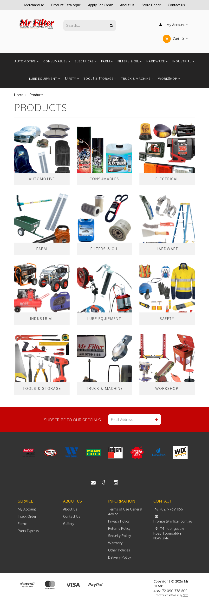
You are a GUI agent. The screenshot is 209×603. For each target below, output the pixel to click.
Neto (185, 595)
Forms (22, 524)
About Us (127, 5)
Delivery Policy (119, 557)
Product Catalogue (66, 5)
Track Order (27, 516)
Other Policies (119, 550)
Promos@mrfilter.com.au (172, 518)
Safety (72, 78)
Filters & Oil (130, 61)
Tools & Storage (100, 78)
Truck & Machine (137, 78)
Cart (175, 39)
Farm (107, 61)
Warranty (115, 543)
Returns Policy (119, 528)
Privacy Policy (119, 521)
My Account (172, 25)
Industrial (183, 61)
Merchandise (34, 5)
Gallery (68, 524)
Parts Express (28, 531)
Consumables (57, 61)
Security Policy (119, 536)
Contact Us (176, 5)
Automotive (26, 61)
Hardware (157, 61)
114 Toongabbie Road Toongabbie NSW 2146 (168, 533)
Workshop (169, 78)
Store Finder (151, 5)
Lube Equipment (44, 78)
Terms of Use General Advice (125, 511)
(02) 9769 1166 (168, 509)
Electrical (86, 61)
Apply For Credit (100, 5)
